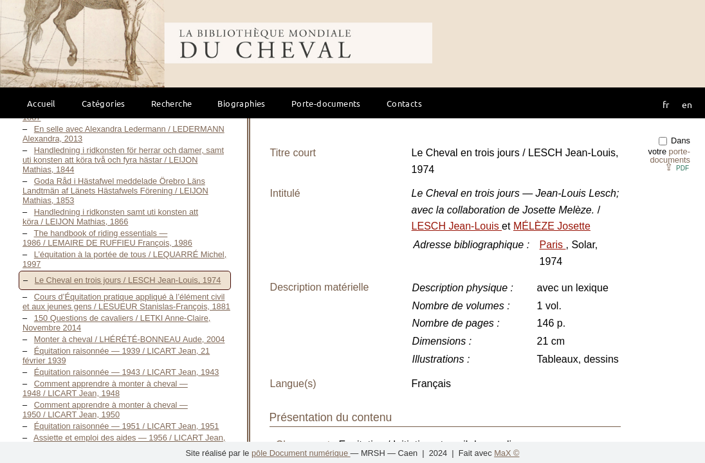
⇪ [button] (676, 166)
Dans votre (669, 150)
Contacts (404, 103)
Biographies (241, 103)
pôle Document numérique (301, 453)
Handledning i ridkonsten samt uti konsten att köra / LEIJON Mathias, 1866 (110, 216)
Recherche (171, 103)
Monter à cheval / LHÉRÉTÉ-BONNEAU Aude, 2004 (129, 339)
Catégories (103, 103)
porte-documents (670, 156)
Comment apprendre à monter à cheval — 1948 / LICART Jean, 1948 (105, 388)
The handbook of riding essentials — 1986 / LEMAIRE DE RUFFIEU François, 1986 (107, 238)
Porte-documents (326, 103)
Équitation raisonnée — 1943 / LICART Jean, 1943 (126, 372)
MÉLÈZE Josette (552, 226)
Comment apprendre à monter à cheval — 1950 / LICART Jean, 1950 (105, 409)
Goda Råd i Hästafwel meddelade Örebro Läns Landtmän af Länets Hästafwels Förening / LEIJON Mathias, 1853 (115, 190)
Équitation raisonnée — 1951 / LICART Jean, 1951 (126, 426)
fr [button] (666, 104)
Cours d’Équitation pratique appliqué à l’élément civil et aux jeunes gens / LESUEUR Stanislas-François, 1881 (126, 301)
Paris (553, 244)
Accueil (41, 103)
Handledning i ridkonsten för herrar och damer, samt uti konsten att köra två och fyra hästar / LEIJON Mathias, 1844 (123, 159)
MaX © (506, 453)
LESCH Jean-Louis (457, 226)
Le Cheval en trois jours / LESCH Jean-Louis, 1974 (128, 280)
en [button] (687, 104)
